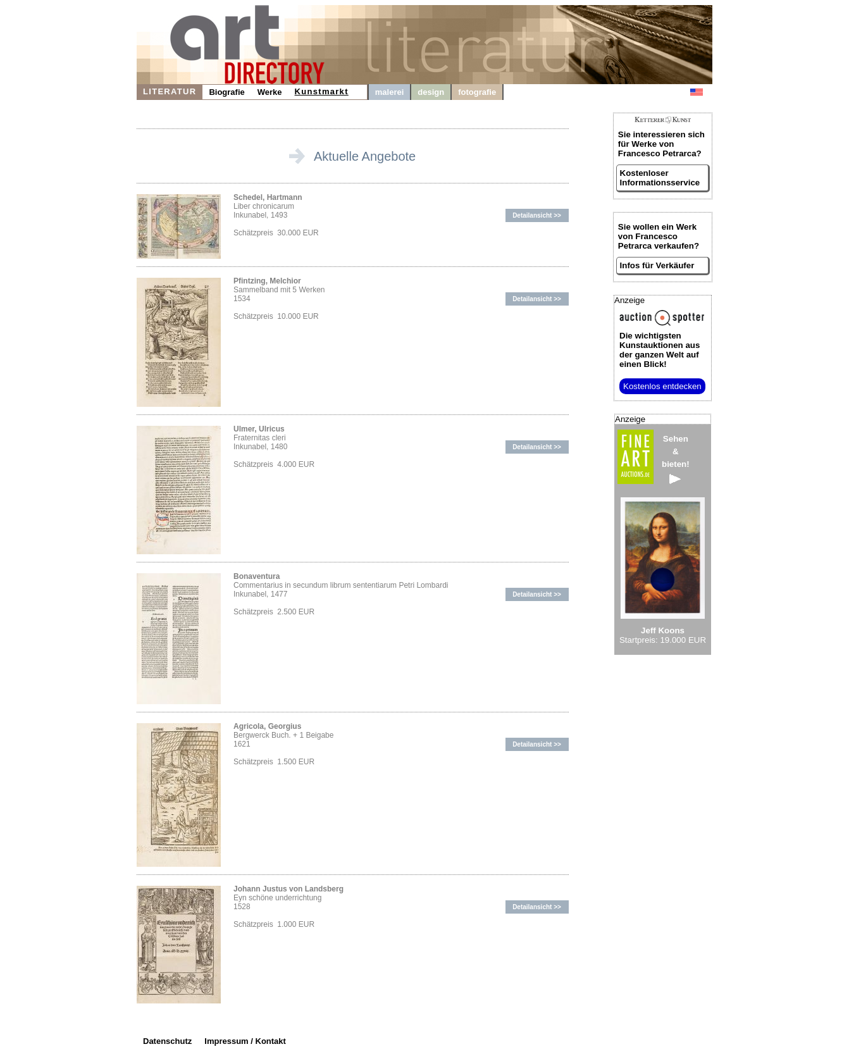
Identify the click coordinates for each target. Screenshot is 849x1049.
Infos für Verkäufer (657, 265)
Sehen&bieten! (676, 459)
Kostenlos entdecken (662, 386)
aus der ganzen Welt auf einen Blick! (659, 350)
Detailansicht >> (536, 215)
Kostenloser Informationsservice (660, 177)
